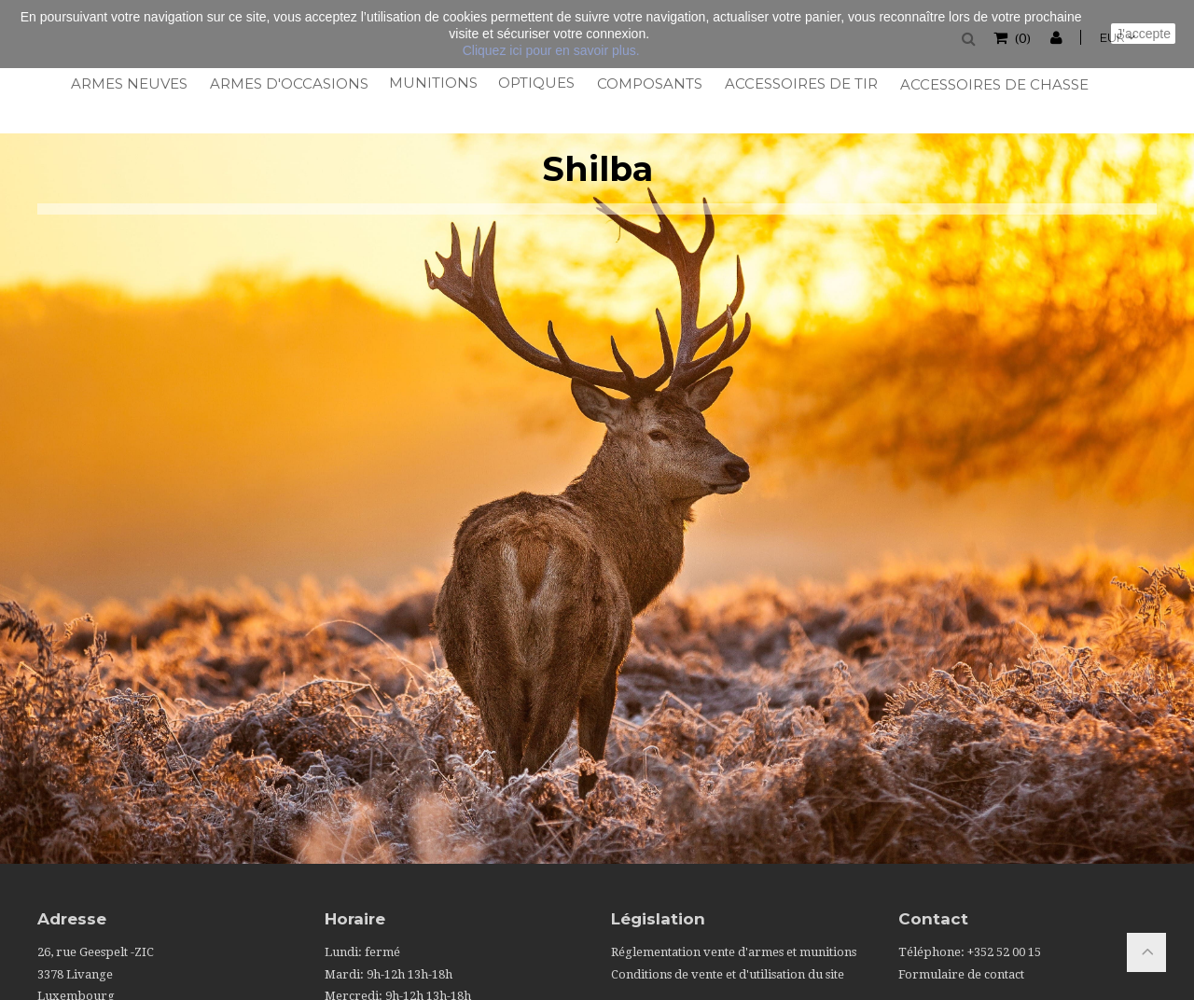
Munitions (432, 82)
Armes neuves (128, 83)
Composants (649, 83)
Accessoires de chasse (992, 84)
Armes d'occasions (288, 83)
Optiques (535, 82)
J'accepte (1143, 33)
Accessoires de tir (800, 83)
